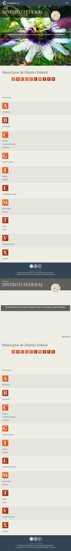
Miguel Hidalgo (6, 208)
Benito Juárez (6, 126)
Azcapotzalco (6, 112)
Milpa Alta (5, 212)
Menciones (32, 271)
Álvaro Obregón (6, 97)
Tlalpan (4, 229)
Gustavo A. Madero (7, 162)
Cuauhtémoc (6, 147)
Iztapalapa (5, 179)
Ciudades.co (13, 3)
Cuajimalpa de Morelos (8, 144)
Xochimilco (5, 258)
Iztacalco (4, 176)
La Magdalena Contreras (9, 194)
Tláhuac (4, 226)
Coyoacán (5, 141)
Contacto (39, 271)
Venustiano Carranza (8, 244)
